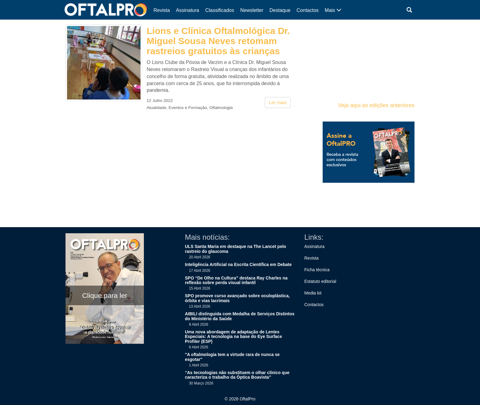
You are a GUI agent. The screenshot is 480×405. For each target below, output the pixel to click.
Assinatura (187, 10)
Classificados (219, 10)
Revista (162, 10)
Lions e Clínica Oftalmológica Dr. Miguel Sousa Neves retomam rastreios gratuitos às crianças (218, 41)
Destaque (280, 10)
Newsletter (252, 10)
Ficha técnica (316, 269)
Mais (333, 10)
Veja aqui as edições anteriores (376, 105)
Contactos (308, 10)
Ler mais (278, 102)
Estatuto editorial (320, 281)
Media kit (312, 293)
